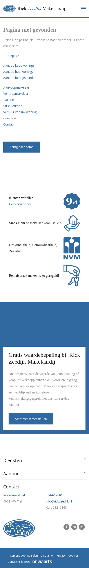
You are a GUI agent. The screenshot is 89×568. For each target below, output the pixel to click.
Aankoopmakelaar (16, 87)
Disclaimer (47, 555)
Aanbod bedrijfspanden (19, 78)
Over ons (9, 118)
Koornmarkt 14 (14, 495)
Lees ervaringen (20, 204)
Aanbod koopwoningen (19, 65)
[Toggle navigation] (83, 8)
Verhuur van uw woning (19, 112)
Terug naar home (21, 147)
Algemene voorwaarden (23, 555)
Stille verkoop (12, 106)
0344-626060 (55, 495)
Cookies (73, 555)
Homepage (11, 56)
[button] (44, 460)
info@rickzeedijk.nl (59, 501)
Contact (9, 124)
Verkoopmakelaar (15, 93)
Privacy (61, 555)
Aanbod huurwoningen (19, 71)
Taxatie (8, 100)
